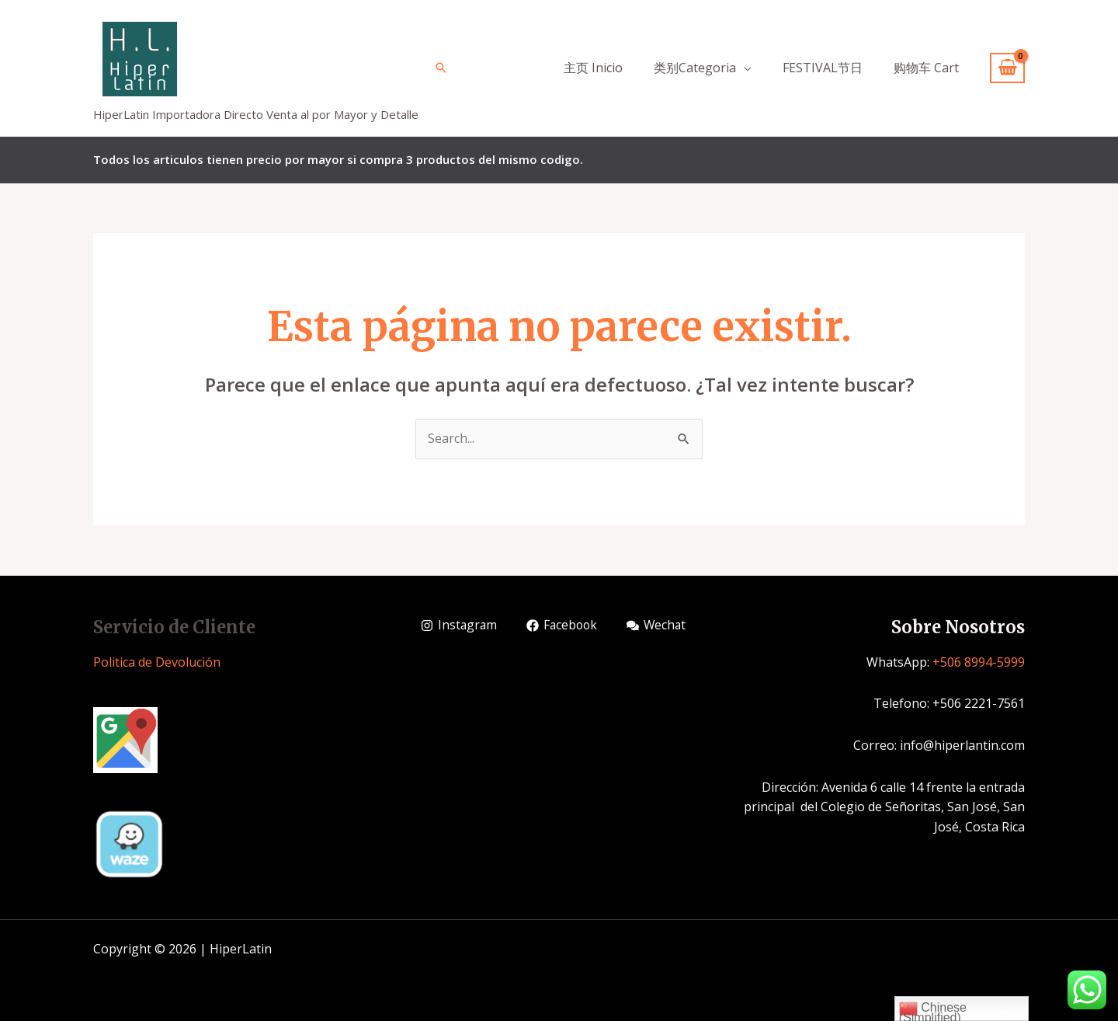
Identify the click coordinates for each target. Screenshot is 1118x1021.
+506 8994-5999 (978, 662)
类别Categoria (695, 67)
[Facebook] (564, 625)
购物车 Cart (926, 67)
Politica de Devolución (156, 662)
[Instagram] (460, 625)
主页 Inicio (593, 67)
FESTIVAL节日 (823, 67)
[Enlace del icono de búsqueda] (441, 68)
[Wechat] (660, 625)
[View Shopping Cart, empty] (1007, 68)
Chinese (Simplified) (933, 1010)
